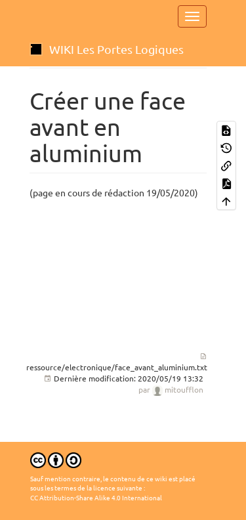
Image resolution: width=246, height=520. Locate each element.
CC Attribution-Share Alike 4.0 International (96, 498)
